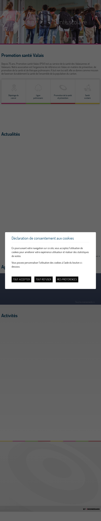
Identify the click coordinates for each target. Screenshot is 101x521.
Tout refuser (43, 279)
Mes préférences (67, 279)
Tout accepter (21, 279)
